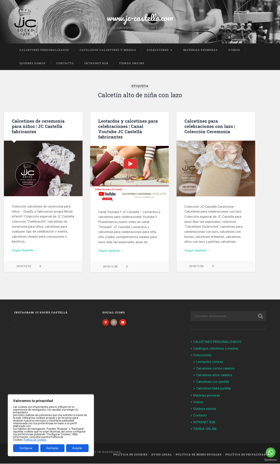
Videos (234, 50)
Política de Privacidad (245, 454)
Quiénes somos (32, 63)
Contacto (65, 63)
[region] (51, 425)
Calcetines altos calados (214, 375)
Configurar (25, 448)
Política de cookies (35, 439)
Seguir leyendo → (25, 250)
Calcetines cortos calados (215, 369)
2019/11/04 (196, 266)
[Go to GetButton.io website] (270, 460)
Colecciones (158, 50)
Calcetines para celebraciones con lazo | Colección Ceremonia (209, 126)
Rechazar (52, 448)
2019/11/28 (110, 266)
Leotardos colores (209, 362)
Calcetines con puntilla (212, 382)
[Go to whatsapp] (271, 452)
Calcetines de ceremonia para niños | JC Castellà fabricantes (38, 126)
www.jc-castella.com (140, 17)
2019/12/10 (23, 266)
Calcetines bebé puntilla (213, 389)
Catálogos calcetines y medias (108, 50)
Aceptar (77, 448)
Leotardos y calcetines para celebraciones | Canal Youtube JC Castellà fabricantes (128, 129)
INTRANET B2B (96, 63)
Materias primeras (200, 50)
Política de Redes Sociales (199, 454)
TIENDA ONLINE (131, 63)
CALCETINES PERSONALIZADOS (44, 50)
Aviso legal (161, 454)
